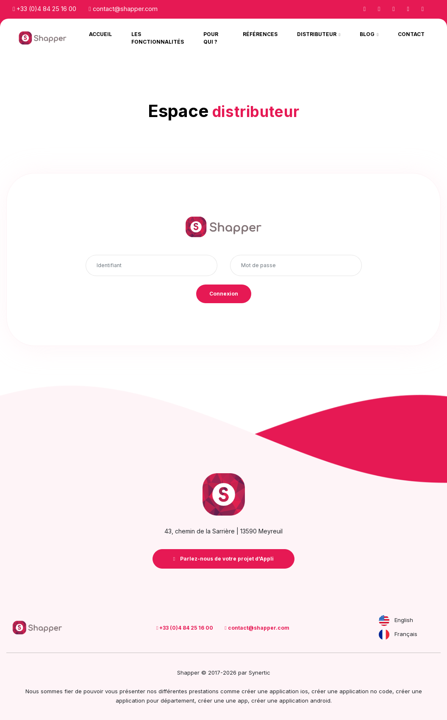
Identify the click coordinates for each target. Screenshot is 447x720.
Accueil (100, 34)
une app (237, 700)
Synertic (259, 672)
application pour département (155, 700)
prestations (204, 691)
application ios (288, 691)
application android (304, 700)
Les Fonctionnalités (157, 38)
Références (260, 34)
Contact (411, 34)
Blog (368, 34)
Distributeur (317, 34)
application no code (365, 691)
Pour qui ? (210, 38)
